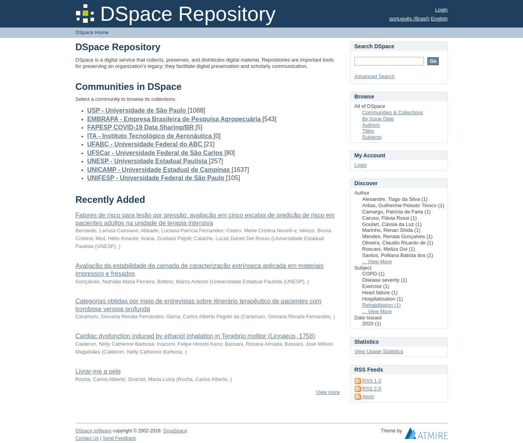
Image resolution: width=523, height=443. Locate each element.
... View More (377, 261)
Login (441, 10)
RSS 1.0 (371, 381)
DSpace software (94, 431)
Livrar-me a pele (98, 371)
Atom (368, 396)
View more (328, 392)
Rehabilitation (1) (381, 305)
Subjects (372, 137)
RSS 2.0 (371, 389)
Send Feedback (119, 438)
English (439, 19)
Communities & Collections (392, 112)
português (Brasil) (409, 19)
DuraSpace (175, 431)
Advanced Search (375, 76)
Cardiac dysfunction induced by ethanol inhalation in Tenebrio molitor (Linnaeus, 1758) (195, 336)
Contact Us (87, 438)
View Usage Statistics (379, 351)
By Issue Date (378, 119)
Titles (368, 131)
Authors (371, 125)
